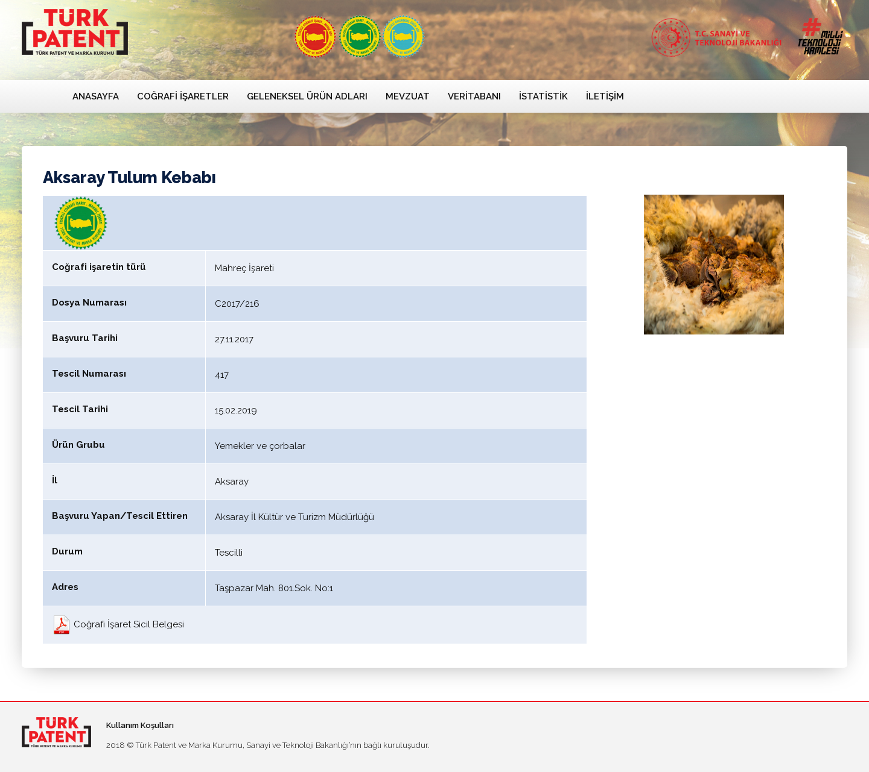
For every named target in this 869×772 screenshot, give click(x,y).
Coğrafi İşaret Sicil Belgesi (118, 624)
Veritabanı (474, 96)
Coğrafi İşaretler (183, 96)
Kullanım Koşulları (140, 725)
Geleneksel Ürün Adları (307, 96)
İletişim (605, 96)
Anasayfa (95, 96)
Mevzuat (408, 96)
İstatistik (543, 96)
